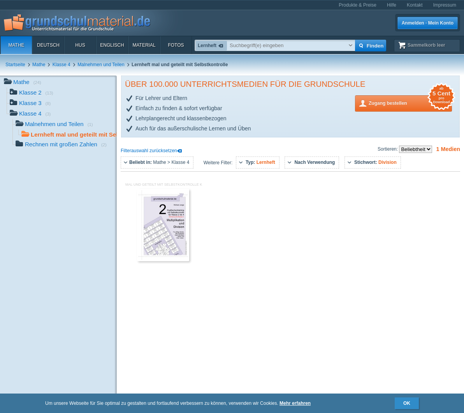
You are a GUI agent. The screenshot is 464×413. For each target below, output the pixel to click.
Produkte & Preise (357, 5)
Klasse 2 (31, 93)
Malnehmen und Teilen (101, 64)
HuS (80, 45)
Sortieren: (388, 149)
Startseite (15, 64)
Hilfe (391, 5)
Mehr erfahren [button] (295, 403)
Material (143, 45)
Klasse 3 (30, 104)
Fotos (176, 45)
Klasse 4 (61, 64)
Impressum (444, 5)
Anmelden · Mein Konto (427, 23)
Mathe (16, 45)
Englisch (112, 45)
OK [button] (406, 403)
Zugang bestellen (410, 102)
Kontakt (415, 5)
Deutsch (48, 45)
